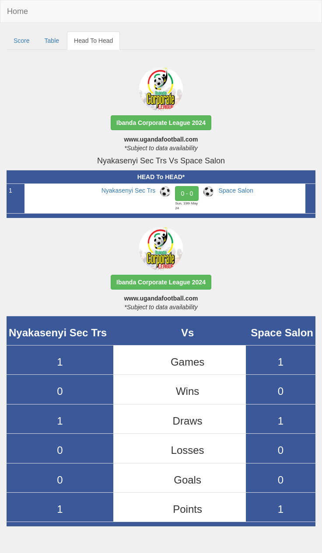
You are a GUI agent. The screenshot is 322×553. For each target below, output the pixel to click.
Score (22, 40)
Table (52, 40)
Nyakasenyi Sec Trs (129, 190)
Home (17, 11)
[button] (161, 122)
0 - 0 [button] (187, 193)
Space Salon (235, 190)
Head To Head (93, 40)
